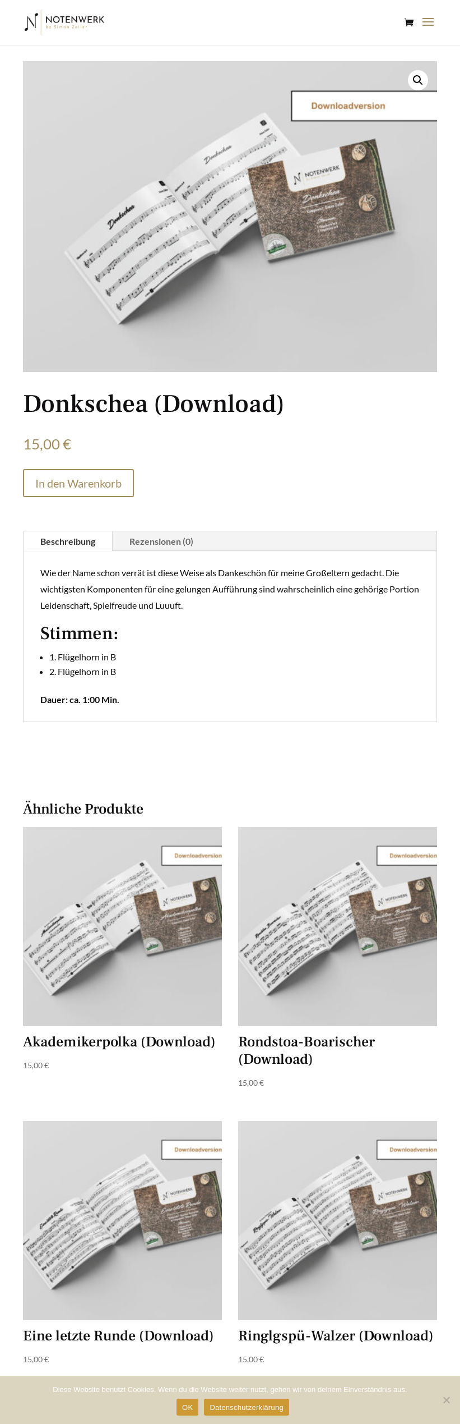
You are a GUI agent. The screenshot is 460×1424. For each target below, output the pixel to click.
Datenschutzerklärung (246, 1407)
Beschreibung (67, 541)
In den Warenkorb (78, 483)
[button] (418, 80)
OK (187, 1407)
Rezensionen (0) (161, 541)
